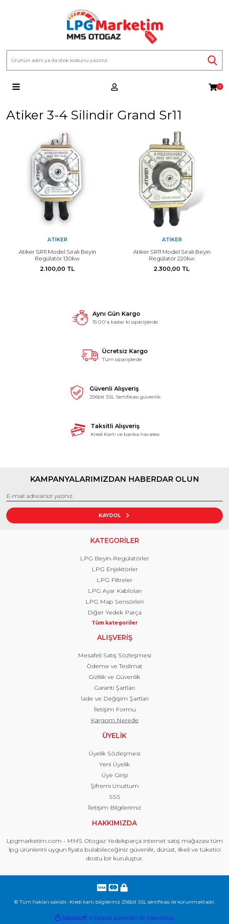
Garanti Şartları (114, 687)
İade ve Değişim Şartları (115, 698)
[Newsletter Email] (114, 496)
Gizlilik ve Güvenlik (114, 677)
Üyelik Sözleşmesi (114, 753)
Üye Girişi (115, 775)
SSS (114, 796)
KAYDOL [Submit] (115, 515)
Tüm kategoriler (115, 622)
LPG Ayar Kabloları (115, 591)
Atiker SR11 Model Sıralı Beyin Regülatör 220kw (172, 255)
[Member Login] (114, 87)
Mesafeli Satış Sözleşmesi (114, 655)
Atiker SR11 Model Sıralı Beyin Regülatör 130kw (57, 255)
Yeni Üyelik (114, 764)
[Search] (114, 60)
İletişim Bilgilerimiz (114, 807)
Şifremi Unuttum (115, 786)
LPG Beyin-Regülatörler (114, 558)
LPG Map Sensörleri (114, 601)
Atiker (57, 239)
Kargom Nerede (115, 720)
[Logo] (114, 27)
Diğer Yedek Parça (114, 612)
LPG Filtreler (114, 580)
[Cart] (213, 87)
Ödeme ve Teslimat (114, 666)
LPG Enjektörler (115, 569)
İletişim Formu (115, 709)
